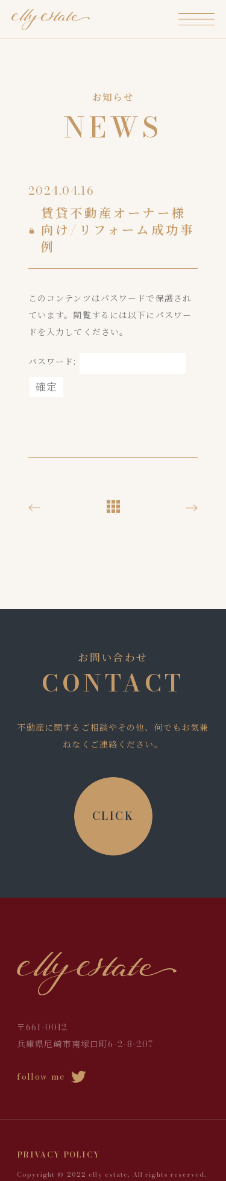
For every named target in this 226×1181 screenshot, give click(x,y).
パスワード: (107, 361)
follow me (51, 1077)
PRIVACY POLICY (58, 1154)
